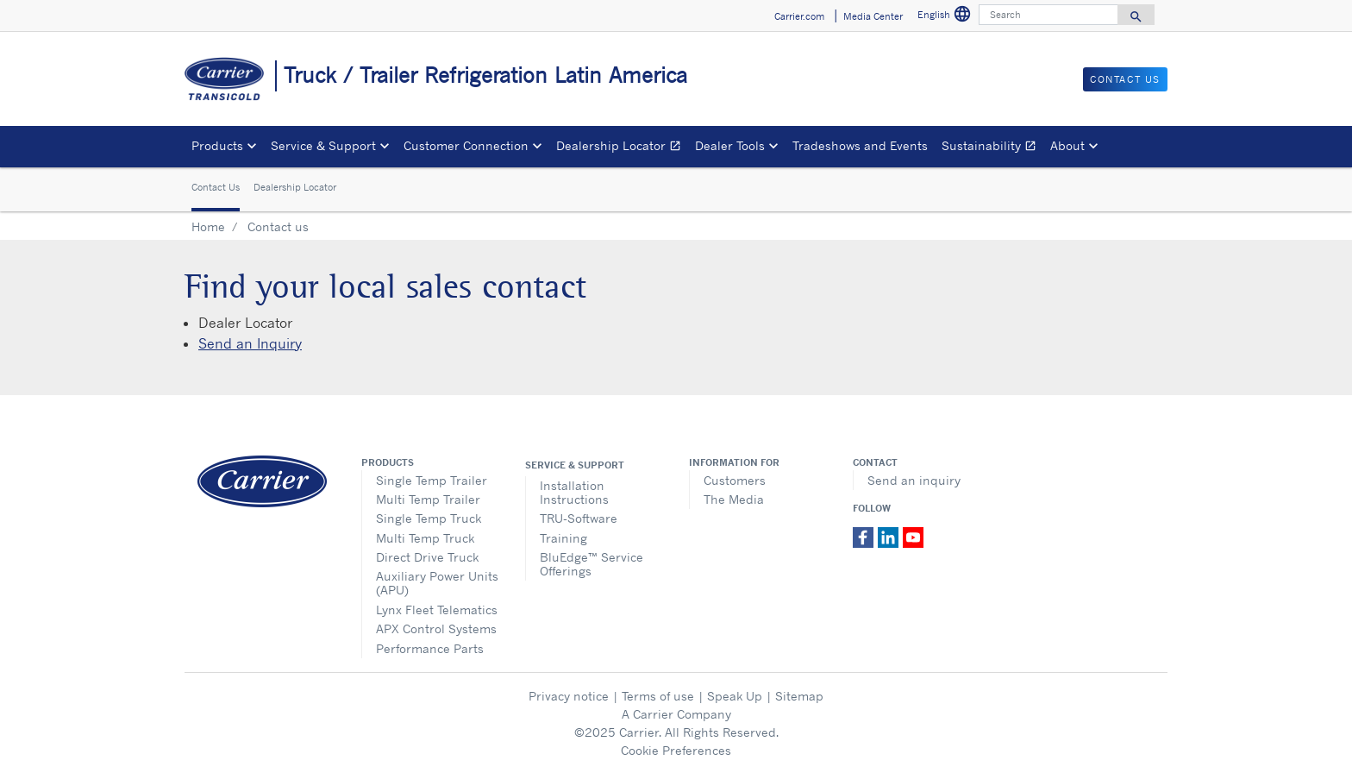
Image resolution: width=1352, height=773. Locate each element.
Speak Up (734, 695)
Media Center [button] (873, 16)
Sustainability (992, 148)
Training (563, 538)
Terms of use (658, 695)
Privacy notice (569, 695)
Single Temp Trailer (431, 480)
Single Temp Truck (428, 518)
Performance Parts (430, 648)
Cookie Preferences (676, 750)
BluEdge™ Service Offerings (591, 564)
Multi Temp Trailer (428, 499)
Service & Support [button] (323, 145)
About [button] (1067, 145)
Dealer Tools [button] (730, 145)
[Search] (1048, 14)
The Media (734, 499)
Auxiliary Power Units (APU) (437, 583)
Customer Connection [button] (466, 145)
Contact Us (215, 187)
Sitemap (799, 695)
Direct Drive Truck (427, 557)
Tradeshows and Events (860, 145)
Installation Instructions (574, 492)
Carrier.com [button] (799, 16)
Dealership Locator (622, 148)
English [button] (944, 14)
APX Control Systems (436, 628)
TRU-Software (578, 518)
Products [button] (217, 145)
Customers (735, 480)
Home (208, 226)
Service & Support (574, 465)
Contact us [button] (1125, 79)
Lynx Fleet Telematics (437, 609)
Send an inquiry (914, 480)
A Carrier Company (676, 714)
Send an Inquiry (250, 343)
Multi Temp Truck (425, 538)
